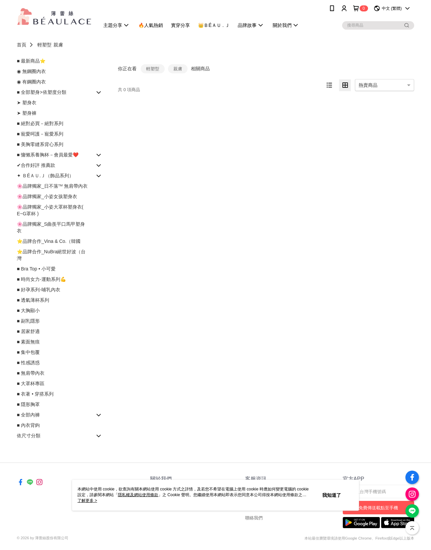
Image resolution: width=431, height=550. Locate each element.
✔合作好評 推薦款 (36, 165)
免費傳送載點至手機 (378, 507)
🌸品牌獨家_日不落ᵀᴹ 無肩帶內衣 (52, 186)
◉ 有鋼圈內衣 (31, 81)
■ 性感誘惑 (28, 362)
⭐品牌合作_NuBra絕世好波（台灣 (51, 255)
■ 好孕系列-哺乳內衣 (38, 289)
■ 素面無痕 (28, 341)
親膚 (58, 44)
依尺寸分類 (28, 435)
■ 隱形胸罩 (28, 404)
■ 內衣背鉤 (28, 425)
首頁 (21, 44)
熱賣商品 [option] (368, 85)
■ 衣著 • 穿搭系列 (35, 394)
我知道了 (331, 495)
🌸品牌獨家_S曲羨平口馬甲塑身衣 (51, 227)
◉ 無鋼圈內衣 (31, 71)
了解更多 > (87, 500)
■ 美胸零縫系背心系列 (40, 144)
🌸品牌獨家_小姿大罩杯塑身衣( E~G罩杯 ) (50, 210)
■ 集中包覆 (28, 352)
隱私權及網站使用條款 (138, 494)
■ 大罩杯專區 (30, 383)
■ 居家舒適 (28, 331)
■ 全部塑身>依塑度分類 (41, 92)
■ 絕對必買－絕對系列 (40, 123)
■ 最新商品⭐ (31, 61)
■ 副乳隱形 (28, 321)
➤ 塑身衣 (26, 102)
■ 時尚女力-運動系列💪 (41, 279)
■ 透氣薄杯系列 (33, 300)
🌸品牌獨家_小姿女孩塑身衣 (47, 196)
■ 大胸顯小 (28, 310)
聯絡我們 (254, 517)
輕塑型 (44, 44)
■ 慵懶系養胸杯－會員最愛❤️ (47, 154)
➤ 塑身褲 (26, 113)
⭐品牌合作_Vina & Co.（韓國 (48, 241)
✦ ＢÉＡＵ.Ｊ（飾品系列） (45, 175)
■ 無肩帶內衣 (30, 373)
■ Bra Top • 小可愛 (36, 268)
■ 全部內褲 (28, 414)
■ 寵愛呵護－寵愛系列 (40, 134)
